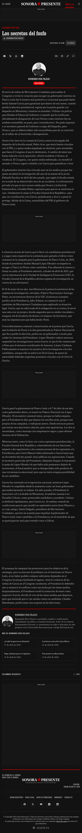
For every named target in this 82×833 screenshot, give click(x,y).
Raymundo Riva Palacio (13, 38)
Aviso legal (29, 797)
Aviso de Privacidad (44, 797)
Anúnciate (58, 797)
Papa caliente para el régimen (17, 653)
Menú (6, 3)
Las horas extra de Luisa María (55, 641)
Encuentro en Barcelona (53, 653)
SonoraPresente (41, 4)
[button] (56, 56)
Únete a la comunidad (69, 4)
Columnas (70, 43)
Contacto (68, 797)
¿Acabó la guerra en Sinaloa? (16, 641)
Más (76, 674)
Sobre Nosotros (16, 797)
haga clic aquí (61, 821)
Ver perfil (39, 83)
